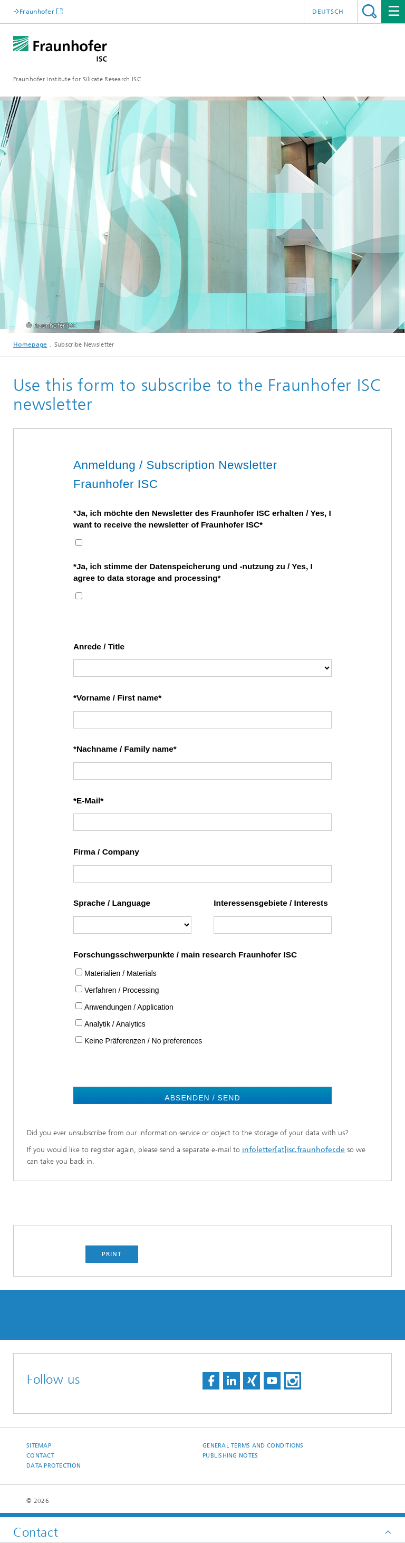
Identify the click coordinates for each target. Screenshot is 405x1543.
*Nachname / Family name (123, 748)
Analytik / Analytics (115, 1024)
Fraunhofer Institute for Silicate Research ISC (77, 79)
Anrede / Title (98, 646)
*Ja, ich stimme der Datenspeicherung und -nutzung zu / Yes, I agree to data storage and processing (193, 572)
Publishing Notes (230, 1455)
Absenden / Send (202, 1098)
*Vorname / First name (115, 697)
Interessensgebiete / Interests (270, 902)
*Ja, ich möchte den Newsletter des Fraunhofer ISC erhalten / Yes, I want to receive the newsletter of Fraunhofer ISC (202, 519)
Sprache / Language (111, 902)
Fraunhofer (37, 11)
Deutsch (328, 11)
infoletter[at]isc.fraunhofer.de (293, 1149)
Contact (40, 1455)
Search (369, 11)
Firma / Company (106, 851)
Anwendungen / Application (128, 1007)
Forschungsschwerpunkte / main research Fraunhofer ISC (185, 954)
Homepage (30, 344)
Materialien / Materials (120, 973)
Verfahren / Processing (121, 990)
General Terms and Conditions (253, 1445)
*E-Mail (86, 800)
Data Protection (53, 1465)
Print (112, 1254)
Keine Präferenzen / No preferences (143, 1040)
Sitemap (38, 1445)
